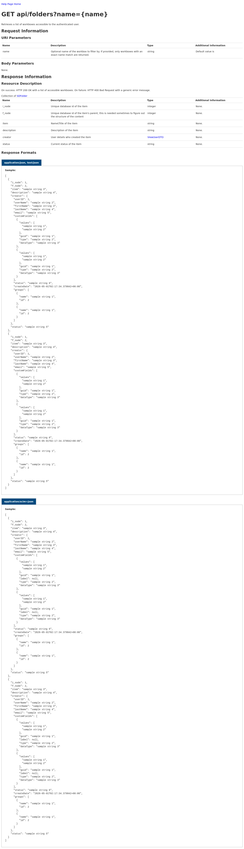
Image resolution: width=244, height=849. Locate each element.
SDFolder (22, 96)
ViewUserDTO (156, 137)
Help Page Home (11, 4)
